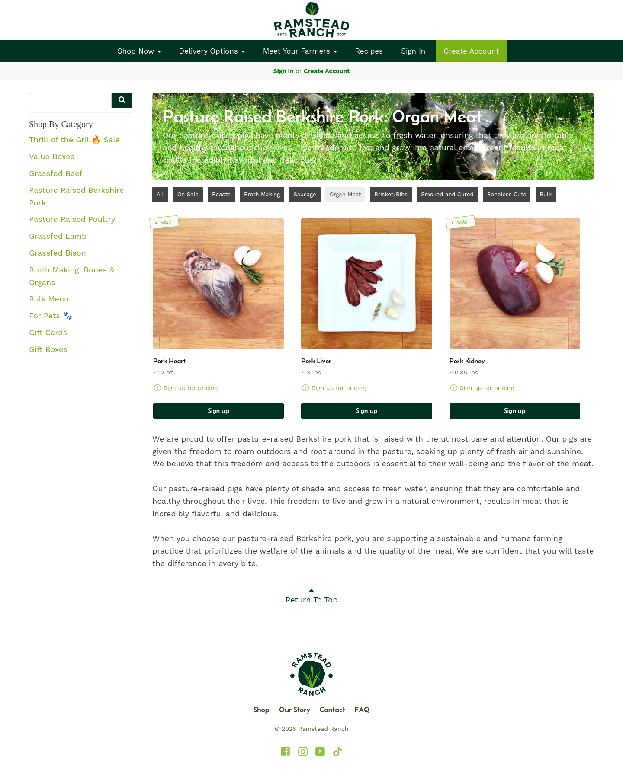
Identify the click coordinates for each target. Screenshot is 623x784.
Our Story (294, 709)
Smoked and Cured (447, 194)
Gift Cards (48, 332)
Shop (262, 709)
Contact (332, 709)
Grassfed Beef (55, 173)
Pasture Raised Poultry (72, 219)
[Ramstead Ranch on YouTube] (320, 751)
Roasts (221, 194)
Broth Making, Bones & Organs (71, 276)
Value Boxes (51, 156)
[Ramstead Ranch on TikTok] (337, 751)
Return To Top (312, 595)
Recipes (369, 51)
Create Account (471, 51)
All (160, 194)
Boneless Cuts (507, 194)
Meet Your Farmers (300, 51)
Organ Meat (345, 194)
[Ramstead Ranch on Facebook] (285, 751)
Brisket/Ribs (391, 194)
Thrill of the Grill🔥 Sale (74, 139)
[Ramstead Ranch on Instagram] (303, 751)
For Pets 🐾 (50, 315)
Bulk (546, 194)
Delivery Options (212, 51)
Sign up (218, 410)
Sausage (304, 194)
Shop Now (139, 51)
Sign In (413, 51)
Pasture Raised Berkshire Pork (76, 196)
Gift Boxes (48, 349)
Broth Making (262, 194)
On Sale (188, 194)
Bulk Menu (49, 298)
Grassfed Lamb (58, 235)
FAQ (362, 709)
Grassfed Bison (57, 252)
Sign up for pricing (191, 387)
